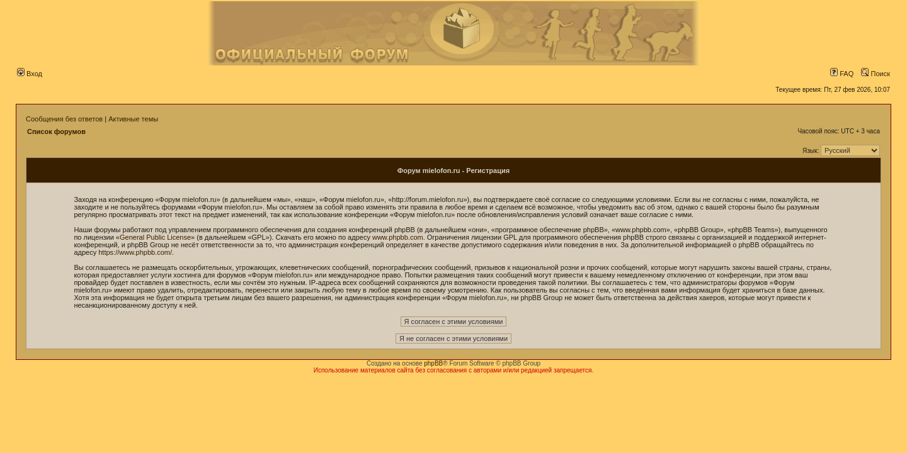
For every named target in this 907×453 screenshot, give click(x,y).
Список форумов (56, 131)
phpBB (433, 363)
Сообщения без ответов (64, 119)
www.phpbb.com (397, 237)
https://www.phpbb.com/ (135, 252)
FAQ (841, 73)
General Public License (155, 237)
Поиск (875, 73)
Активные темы (133, 119)
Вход (29, 73)
